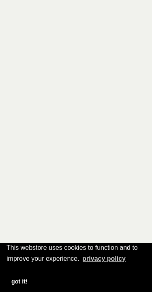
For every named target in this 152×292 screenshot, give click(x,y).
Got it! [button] (19, 281)
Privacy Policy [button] (104, 258)
